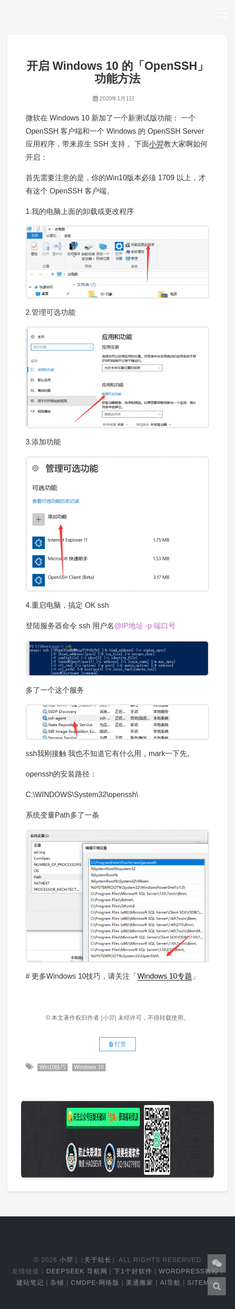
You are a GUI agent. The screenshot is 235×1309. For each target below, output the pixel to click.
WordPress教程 (189, 1271)
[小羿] (109, 1017)
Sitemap (203, 1282)
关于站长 (98, 1259)
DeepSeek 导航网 (76, 1271)
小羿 (156, 144)
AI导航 (170, 1282)
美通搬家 (139, 1282)
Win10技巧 (52, 1067)
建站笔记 (30, 1282)
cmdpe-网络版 (95, 1282)
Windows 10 (89, 1067)
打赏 (118, 1044)
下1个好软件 (133, 1271)
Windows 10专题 (165, 976)
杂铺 (57, 1282)
